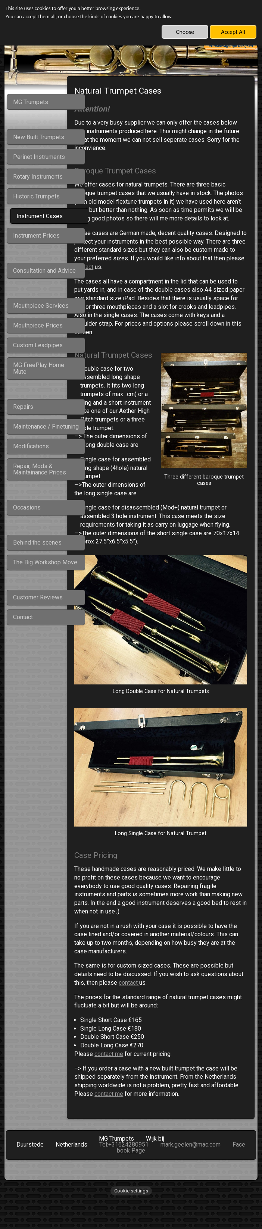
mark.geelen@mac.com (190, 1168)
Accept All (233, 31)
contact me (129, 1068)
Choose (185, 31)
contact (203, 275)
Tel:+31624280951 (124, 1168)
